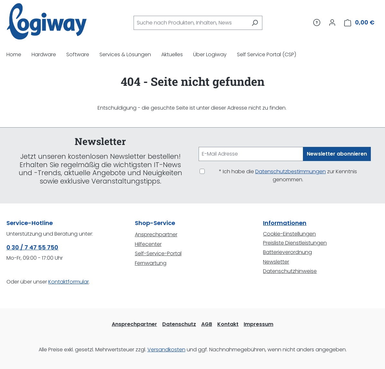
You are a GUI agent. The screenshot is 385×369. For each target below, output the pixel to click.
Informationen (284, 223)
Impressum (258, 324)
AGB (206, 324)
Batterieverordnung (287, 252)
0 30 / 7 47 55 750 (32, 247)
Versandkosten (166, 349)
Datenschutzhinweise (290, 271)
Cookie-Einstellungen (289, 234)
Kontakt (228, 324)
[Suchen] (254, 23)
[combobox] (191, 23)
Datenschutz (179, 324)
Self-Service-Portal (158, 253)
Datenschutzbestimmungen (290, 171)
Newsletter (276, 262)
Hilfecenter (148, 244)
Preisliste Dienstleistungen (295, 243)
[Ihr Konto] (332, 22)
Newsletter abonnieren (337, 154)
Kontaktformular (68, 281)
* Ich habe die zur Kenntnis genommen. (288, 176)
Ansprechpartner (156, 234)
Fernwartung (150, 263)
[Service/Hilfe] (316, 22)
